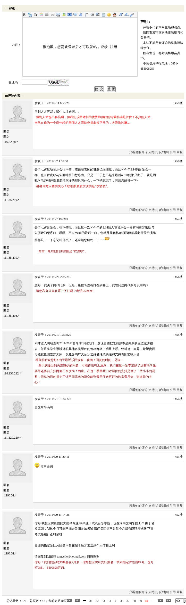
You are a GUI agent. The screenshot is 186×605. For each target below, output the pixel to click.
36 (121, 601)
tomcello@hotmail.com (71, 556)
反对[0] (164, 152)
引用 (173, 152)
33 (103, 601)
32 (97, 601)
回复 (179, 152)
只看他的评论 (138, 152)
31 (90, 601)
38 (134, 601)
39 (140, 601)
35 (115, 601)
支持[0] (153, 152)
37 (128, 601)
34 (109, 601)
